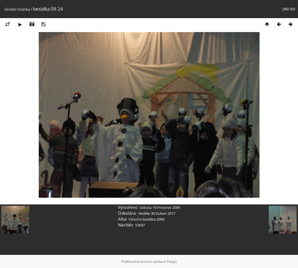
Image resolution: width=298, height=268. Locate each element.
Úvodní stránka (17, 9)
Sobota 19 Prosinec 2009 (160, 207)
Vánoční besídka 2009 (146, 219)
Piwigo (172, 261)
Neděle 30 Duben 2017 (156, 213)
